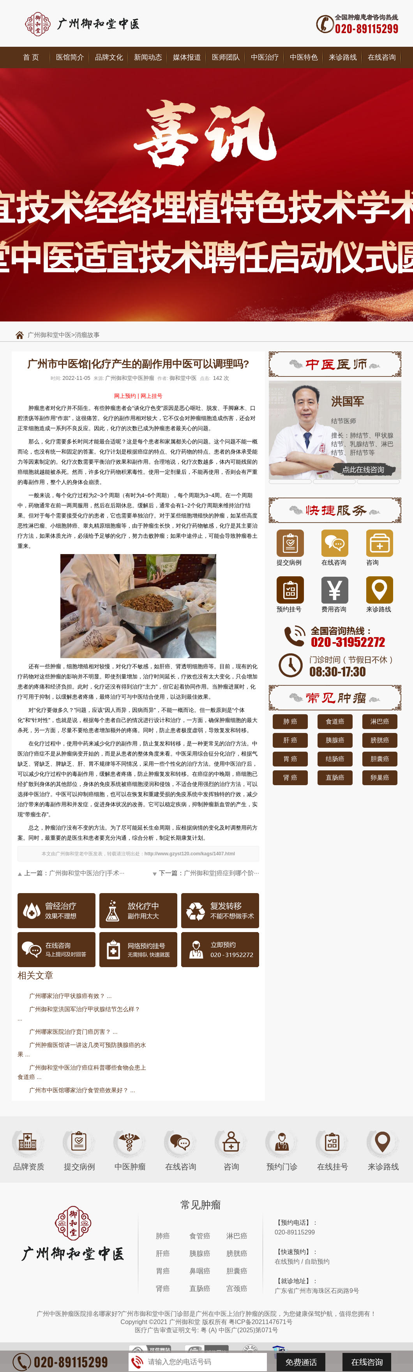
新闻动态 (148, 57)
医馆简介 (70, 57)
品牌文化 (109, 57)
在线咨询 (382, 57)
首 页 (31, 57)
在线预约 (287, 1261)
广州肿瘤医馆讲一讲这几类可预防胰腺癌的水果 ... (82, 1050)
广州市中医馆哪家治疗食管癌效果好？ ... (82, 1090)
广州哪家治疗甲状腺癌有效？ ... (70, 995)
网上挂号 (151, 396)
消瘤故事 (87, 335)
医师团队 (226, 57)
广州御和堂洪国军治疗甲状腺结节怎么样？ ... (79, 1014)
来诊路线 (343, 57)
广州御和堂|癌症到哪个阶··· (221, 873)
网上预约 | (126, 396)
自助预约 (317, 1261)
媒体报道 (187, 57)
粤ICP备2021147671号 (261, 1322)
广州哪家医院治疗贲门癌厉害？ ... (73, 1031)
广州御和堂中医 (49, 335)
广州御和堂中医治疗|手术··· (87, 873)
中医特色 (304, 57)
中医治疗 (265, 57)
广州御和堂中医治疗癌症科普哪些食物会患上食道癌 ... (82, 1072)
